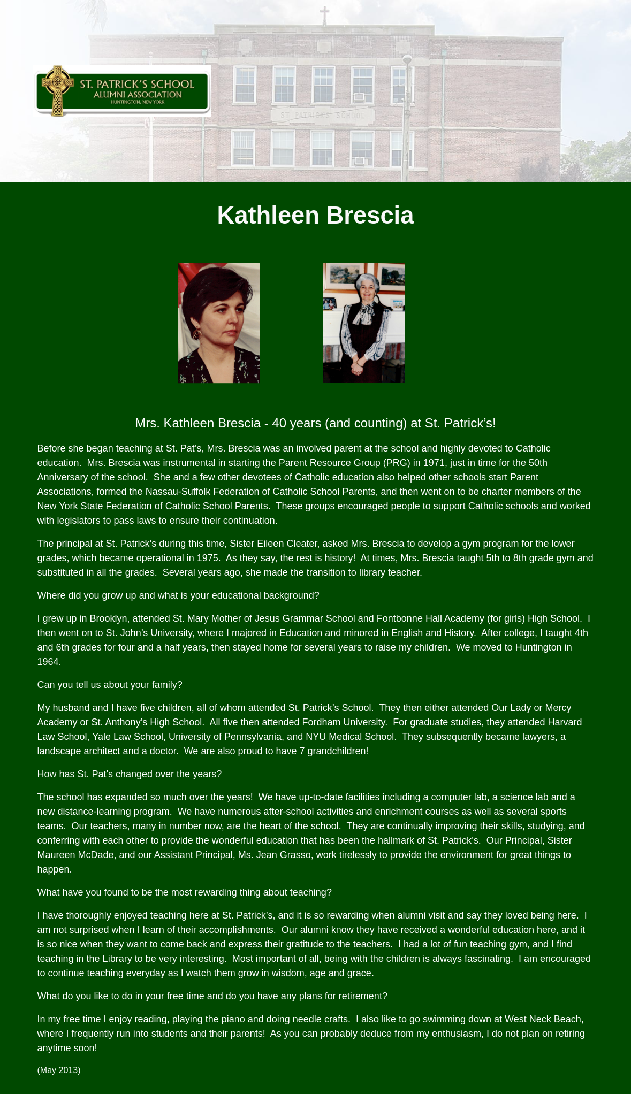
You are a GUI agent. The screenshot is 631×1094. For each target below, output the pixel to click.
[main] (315, 216)
